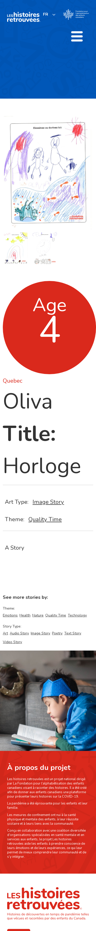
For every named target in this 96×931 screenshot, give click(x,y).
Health (24, 615)
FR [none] (45, 14)
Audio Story (19, 633)
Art (5, 633)
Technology (77, 615)
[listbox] (49, 14)
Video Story (12, 642)
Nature (38, 615)
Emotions (10, 615)
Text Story (72, 633)
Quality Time (45, 519)
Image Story (48, 502)
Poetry (57, 633)
